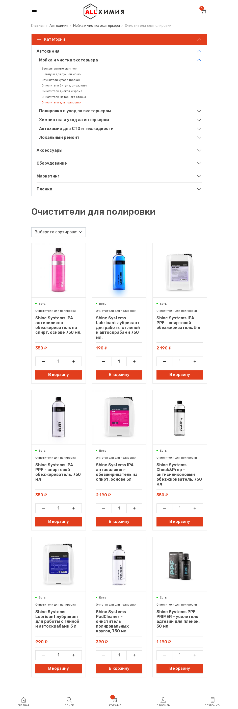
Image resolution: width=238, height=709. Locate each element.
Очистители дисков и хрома (62, 91)
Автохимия (58, 26)
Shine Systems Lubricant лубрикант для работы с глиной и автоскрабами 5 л (57, 619)
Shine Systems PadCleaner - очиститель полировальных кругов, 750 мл (112, 621)
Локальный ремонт (59, 137)
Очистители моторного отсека (64, 97)
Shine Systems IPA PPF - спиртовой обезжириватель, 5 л (178, 323)
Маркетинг (48, 176)
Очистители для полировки (61, 102)
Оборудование (52, 163)
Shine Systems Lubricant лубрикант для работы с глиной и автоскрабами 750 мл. (118, 328)
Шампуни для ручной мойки (62, 74)
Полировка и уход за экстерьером (75, 110)
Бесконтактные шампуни (59, 68)
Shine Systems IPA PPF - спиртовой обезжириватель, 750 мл (58, 472)
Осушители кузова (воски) (61, 80)
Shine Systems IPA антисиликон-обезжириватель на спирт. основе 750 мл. (58, 325)
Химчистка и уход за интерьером (74, 119)
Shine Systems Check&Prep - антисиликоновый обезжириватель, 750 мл (179, 474)
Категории (51, 39)
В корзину (58, 374)
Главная (37, 26)
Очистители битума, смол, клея (64, 85)
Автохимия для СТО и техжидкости (76, 128)
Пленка (44, 189)
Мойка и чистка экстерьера (96, 26)
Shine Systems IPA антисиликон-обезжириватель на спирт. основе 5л (117, 472)
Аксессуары (50, 150)
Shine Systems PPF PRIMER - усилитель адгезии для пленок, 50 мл (178, 619)
